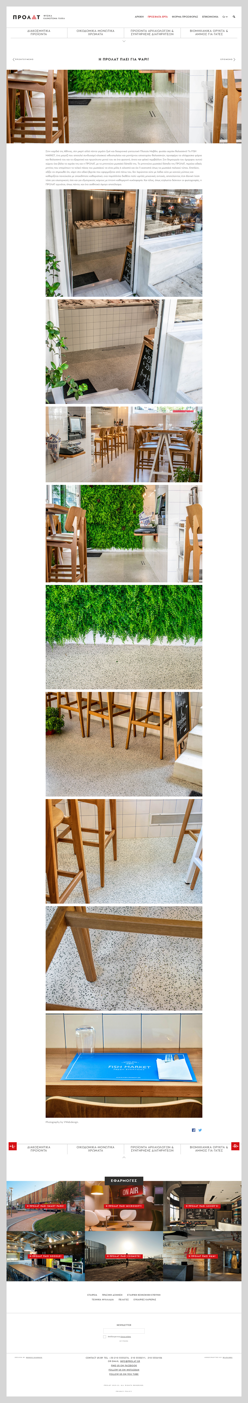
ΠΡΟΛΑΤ (26, 17)
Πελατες (124, 1300)
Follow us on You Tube (124, 1374)
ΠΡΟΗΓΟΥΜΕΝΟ (24, 59)
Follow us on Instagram (124, 1370)
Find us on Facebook (124, 1366)
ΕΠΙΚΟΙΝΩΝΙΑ (210, 17)
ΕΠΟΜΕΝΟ (227, 59)
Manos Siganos (34, 1357)
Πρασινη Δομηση (112, 1295)
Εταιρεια (92, 1295)
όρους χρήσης (126, 1337)
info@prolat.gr (130, 1361)
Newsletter (124, 1325)
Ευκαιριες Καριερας (145, 1300)
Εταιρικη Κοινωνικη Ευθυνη (144, 1295)
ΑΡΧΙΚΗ (139, 17)
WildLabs (227, 1357)
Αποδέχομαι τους (119, 1337)
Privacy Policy (124, 1391)
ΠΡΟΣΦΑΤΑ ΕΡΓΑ (158, 17)
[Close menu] (124, 44)
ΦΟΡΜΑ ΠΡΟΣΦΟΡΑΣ (185, 17)
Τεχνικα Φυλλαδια (103, 1300)
